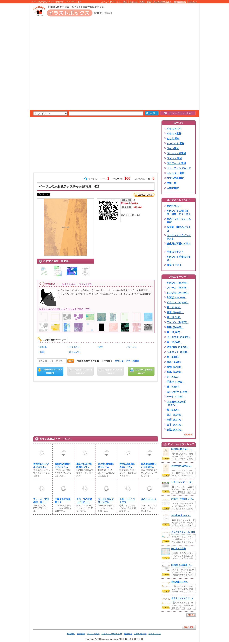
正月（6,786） (174, 414)
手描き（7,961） (176, 381)
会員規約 (81, 633)
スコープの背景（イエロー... (84, 500)
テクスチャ (74, 347)
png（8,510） (174, 362)
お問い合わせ (140, 633)
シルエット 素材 (175, 143)
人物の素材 (173, 188)
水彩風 (43, 347)
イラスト (134, 2)
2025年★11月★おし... (181, 449)
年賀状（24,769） (176, 297)
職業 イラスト (174, 265)
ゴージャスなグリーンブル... (105, 500)
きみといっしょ (149, 499)
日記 (149, 2)
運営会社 (128, 633)
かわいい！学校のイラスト (179, 258)
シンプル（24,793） (177, 292)
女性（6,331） (174, 429)
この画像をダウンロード (50, 371)
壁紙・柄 (171, 183)
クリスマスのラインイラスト (179, 237)
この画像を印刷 (141, 371)
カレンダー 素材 (175, 173)
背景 (100, 347)
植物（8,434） (174, 366)
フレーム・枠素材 (176, 153)
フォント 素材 (174, 158)
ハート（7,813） (176, 396)
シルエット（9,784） (178, 352)
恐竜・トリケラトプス (127, 500)
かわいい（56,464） (177, 282)
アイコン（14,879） (177, 322)
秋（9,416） (173, 357)
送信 (71, 361)
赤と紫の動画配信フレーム (105, 465)
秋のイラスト (174, 205)
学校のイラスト (175, 251)
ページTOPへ (189, 627)
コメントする (85, 284)
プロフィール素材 (176, 163)
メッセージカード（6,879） (176, 403)
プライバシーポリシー (112, 633)
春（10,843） (174, 342)
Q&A (142, 2)
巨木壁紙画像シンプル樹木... (149, 465)
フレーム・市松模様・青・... (41, 500)
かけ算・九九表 (178, 548)
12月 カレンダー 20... (181, 482)
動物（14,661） (175, 327)
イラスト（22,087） (177, 302)
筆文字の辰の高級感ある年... (84, 465)
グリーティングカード (179, 168)
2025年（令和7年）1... (181, 565)
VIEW (166, 458)
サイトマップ (155, 633)
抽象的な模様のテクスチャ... (62, 465)
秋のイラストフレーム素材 (179, 221)
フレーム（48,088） (177, 287)
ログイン (192, 2)
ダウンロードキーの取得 (127, 361)
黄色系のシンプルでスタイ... (41, 465)
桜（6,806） (173, 409)
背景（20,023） (175, 312)
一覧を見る (188, 434)
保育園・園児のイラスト (179, 229)
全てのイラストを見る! (178, 113)
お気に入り (144, 195)
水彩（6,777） (174, 419)
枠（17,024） (174, 317)
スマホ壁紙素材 (175, 178)
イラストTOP (174, 128)
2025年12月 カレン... (181, 515)
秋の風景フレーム (179, 582)
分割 (42, 351)
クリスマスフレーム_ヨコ (183, 532)
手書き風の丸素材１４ (62, 500)
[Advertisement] (13, 56)
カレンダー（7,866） (178, 391)
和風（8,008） (174, 371)
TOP (125, 2)
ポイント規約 (93, 633)
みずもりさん (68, 284)
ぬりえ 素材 (173, 138)
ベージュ (132, 347)
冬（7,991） (173, 376)
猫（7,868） (173, 386)
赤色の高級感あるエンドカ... (127, 465)
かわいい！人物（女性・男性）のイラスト (179, 212)
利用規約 (71, 633)
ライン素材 (173, 148)
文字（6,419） (174, 424)
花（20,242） (174, 307)
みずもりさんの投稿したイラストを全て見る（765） (65, 309)
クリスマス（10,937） (179, 337)
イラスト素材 (174, 133)
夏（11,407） (174, 332)
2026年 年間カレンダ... (182, 499)
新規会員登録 (180, 2)
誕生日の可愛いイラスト (179, 245)
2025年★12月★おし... (181, 466)
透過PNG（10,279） (178, 347)
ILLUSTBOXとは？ (162, 2)
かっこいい (74, 351)
